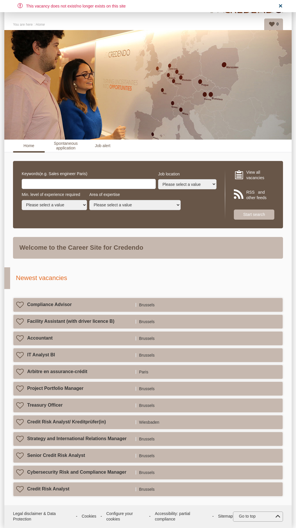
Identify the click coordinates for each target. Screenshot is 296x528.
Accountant (40, 338)
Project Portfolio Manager (55, 388)
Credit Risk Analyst (48, 488)
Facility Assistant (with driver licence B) (70, 321)
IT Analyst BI (41, 354)
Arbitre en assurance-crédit (57, 371)
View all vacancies (255, 175)
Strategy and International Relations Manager (77, 438)
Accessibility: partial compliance (172, 516)
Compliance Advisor (49, 304)
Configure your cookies (119, 516)
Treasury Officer (45, 405)
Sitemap (225, 516)
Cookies (89, 516)
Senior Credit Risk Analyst (56, 455)
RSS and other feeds (256, 195)
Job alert (102, 145)
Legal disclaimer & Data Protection (34, 516)
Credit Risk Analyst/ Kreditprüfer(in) (66, 421)
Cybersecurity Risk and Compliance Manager (76, 472)
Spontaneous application (66, 146)
